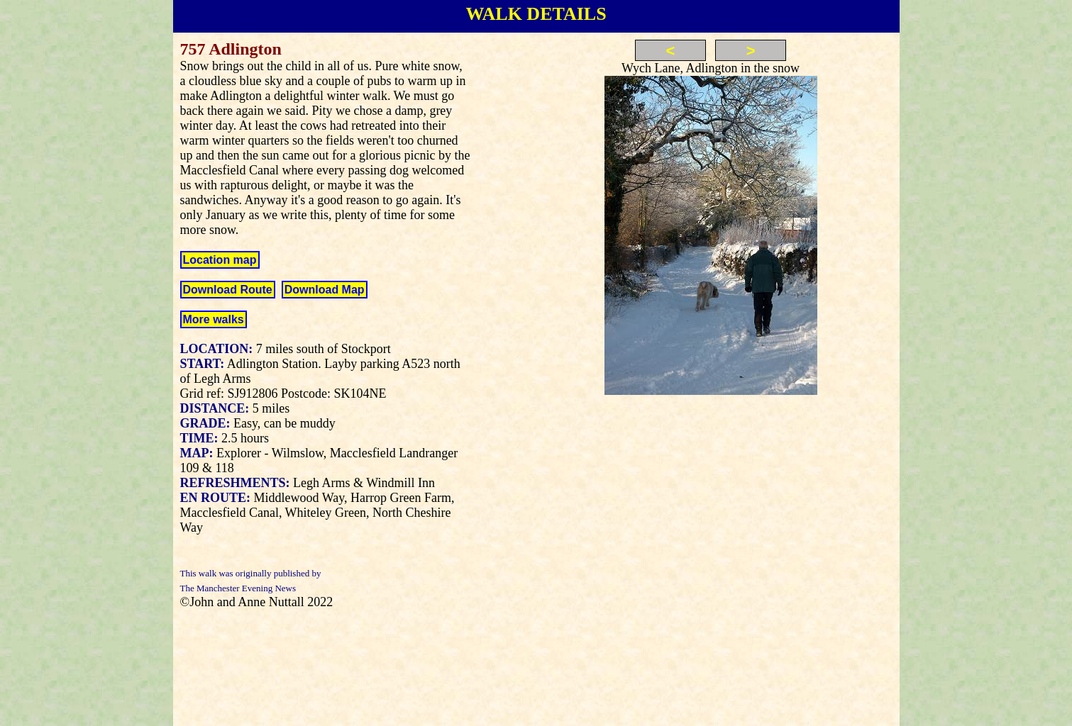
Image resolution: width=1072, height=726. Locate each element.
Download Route (227, 290)
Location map (220, 260)
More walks (213, 319)
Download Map (324, 290)
